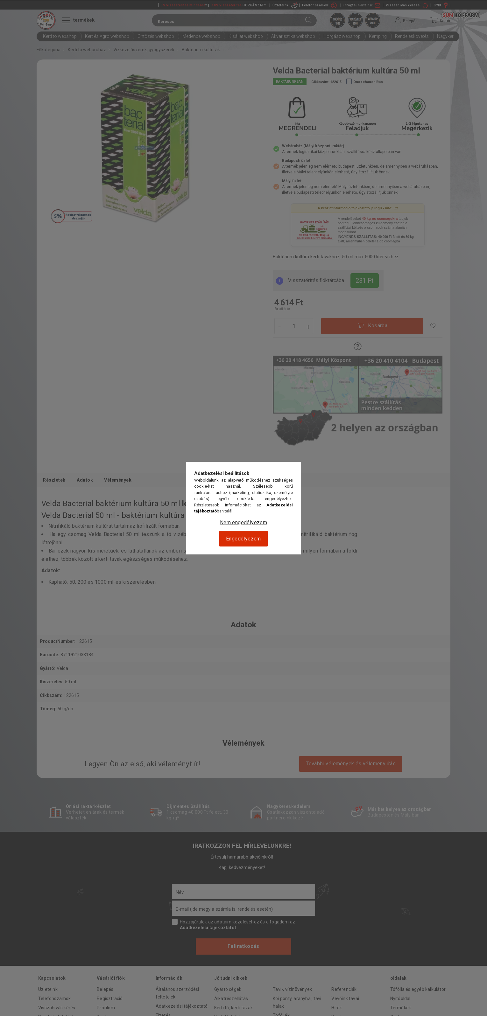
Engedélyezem (243, 539)
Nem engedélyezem (243, 522)
